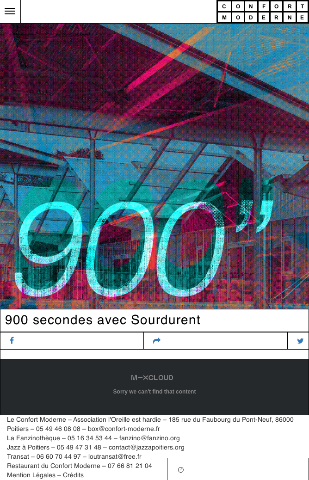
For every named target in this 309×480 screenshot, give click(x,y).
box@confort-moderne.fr (124, 429)
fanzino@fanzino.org (149, 438)
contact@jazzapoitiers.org (147, 447)
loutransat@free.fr (115, 457)
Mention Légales (31, 475)
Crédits (73, 475)
